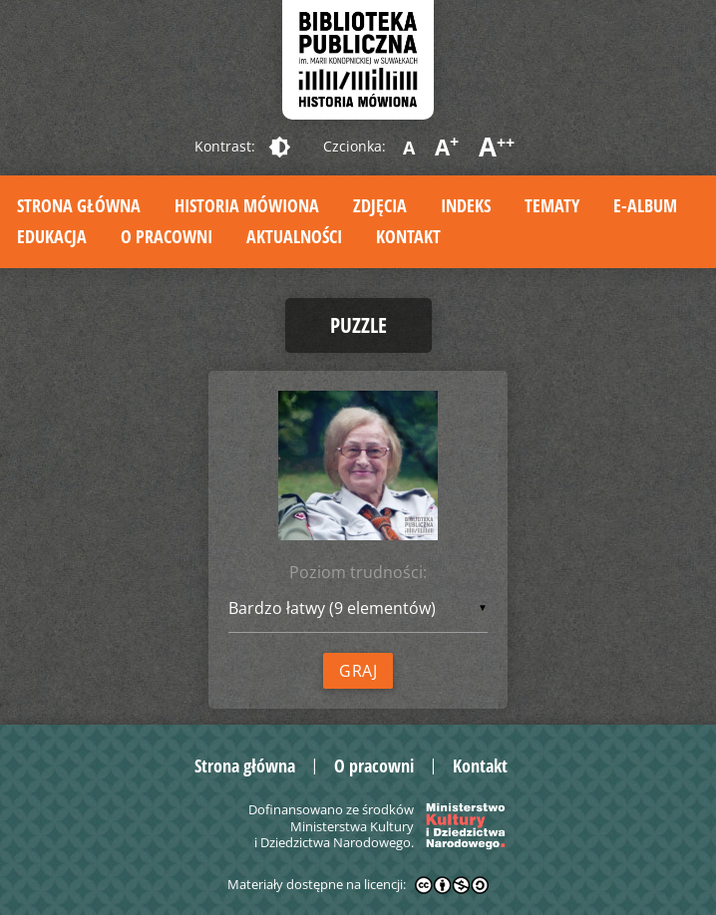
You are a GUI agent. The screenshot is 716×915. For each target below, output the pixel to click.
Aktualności (294, 236)
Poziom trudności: (358, 572)
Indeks (466, 205)
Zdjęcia (380, 205)
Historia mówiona (247, 205)
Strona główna (79, 205)
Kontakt (408, 236)
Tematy (552, 205)
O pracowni (166, 236)
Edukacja (52, 236)
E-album (645, 205)
